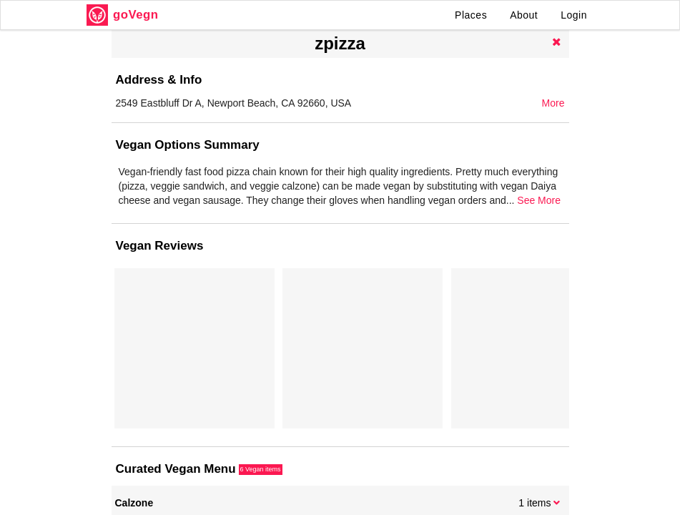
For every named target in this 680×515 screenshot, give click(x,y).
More (553, 103)
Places (471, 15)
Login (574, 15)
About (524, 15)
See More (539, 200)
